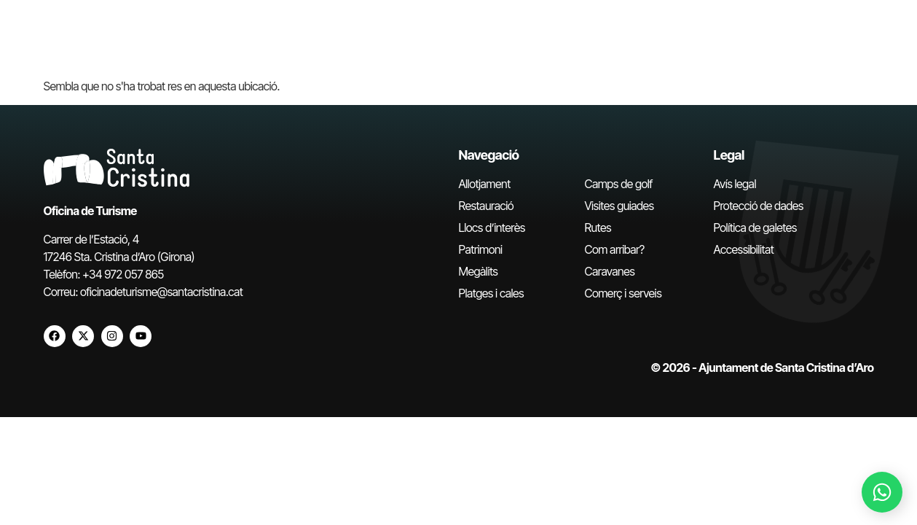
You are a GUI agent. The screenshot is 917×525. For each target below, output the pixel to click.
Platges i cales (491, 293)
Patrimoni (481, 249)
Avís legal (735, 183)
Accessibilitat (744, 249)
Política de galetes (755, 227)
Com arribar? (615, 249)
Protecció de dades (758, 205)
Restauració (486, 205)
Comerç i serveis (623, 293)
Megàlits (478, 271)
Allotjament (485, 183)
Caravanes (610, 271)
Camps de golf (619, 183)
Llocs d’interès (492, 227)
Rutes (598, 227)
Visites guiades (619, 205)
